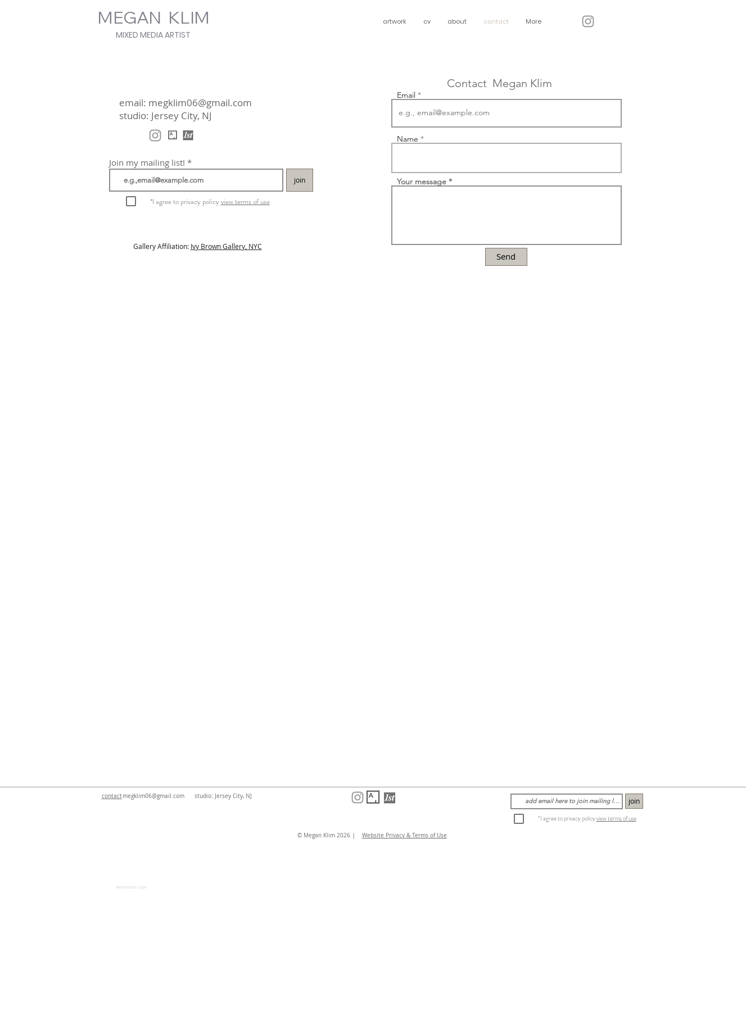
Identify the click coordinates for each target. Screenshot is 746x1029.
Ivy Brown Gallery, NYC (226, 246)
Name (407, 139)
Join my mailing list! (147, 162)
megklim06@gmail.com (200, 102)
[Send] (506, 257)
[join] (299, 180)
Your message (421, 181)
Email (406, 95)
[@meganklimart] (588, 21)
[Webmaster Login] (131, 887)
